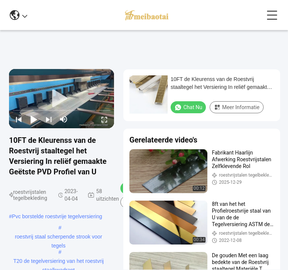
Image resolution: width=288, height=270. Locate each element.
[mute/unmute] (63, 119)
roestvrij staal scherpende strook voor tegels (58, 237)
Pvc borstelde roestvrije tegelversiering (57, 216)
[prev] (18, 119)
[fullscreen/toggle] (104, 119)
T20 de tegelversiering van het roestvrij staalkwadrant (58, 262)
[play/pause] (33, 119)
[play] (61, 98)
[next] (48, 119)
